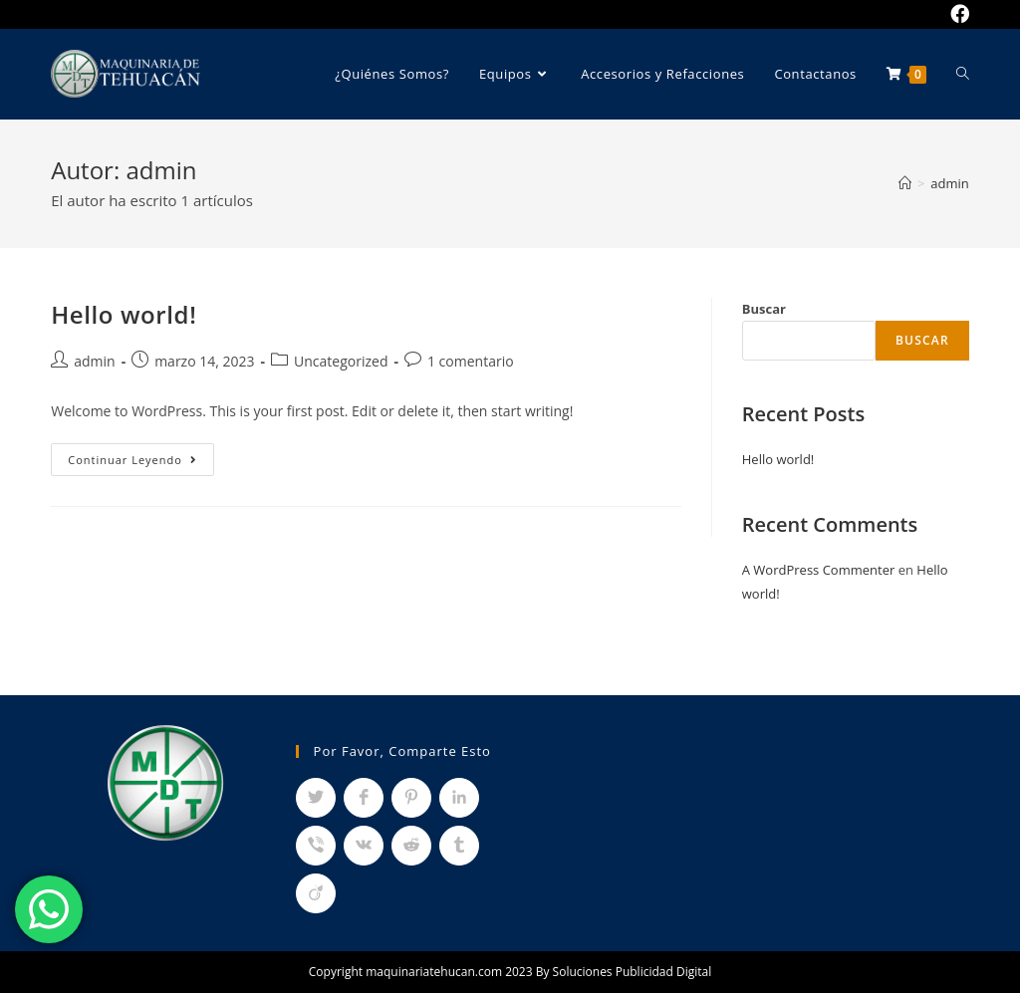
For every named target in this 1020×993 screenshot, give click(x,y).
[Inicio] (904, 183)
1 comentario (470, 361)
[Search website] (962, 74)
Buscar (764, 309)
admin (94, 361)
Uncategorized (340, 361)
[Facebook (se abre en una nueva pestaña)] (956, 14)
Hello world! (123, 314)
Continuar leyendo (141, 463)
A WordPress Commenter (818, 570)
